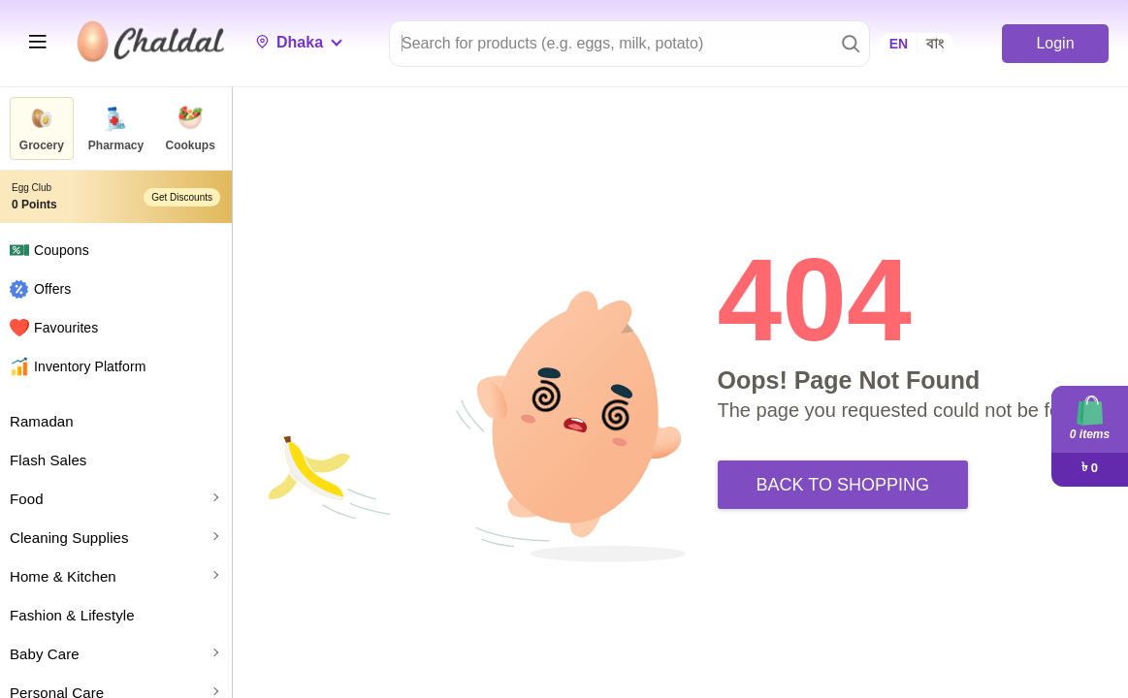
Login (1055, 43)
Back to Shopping (843, 484)
